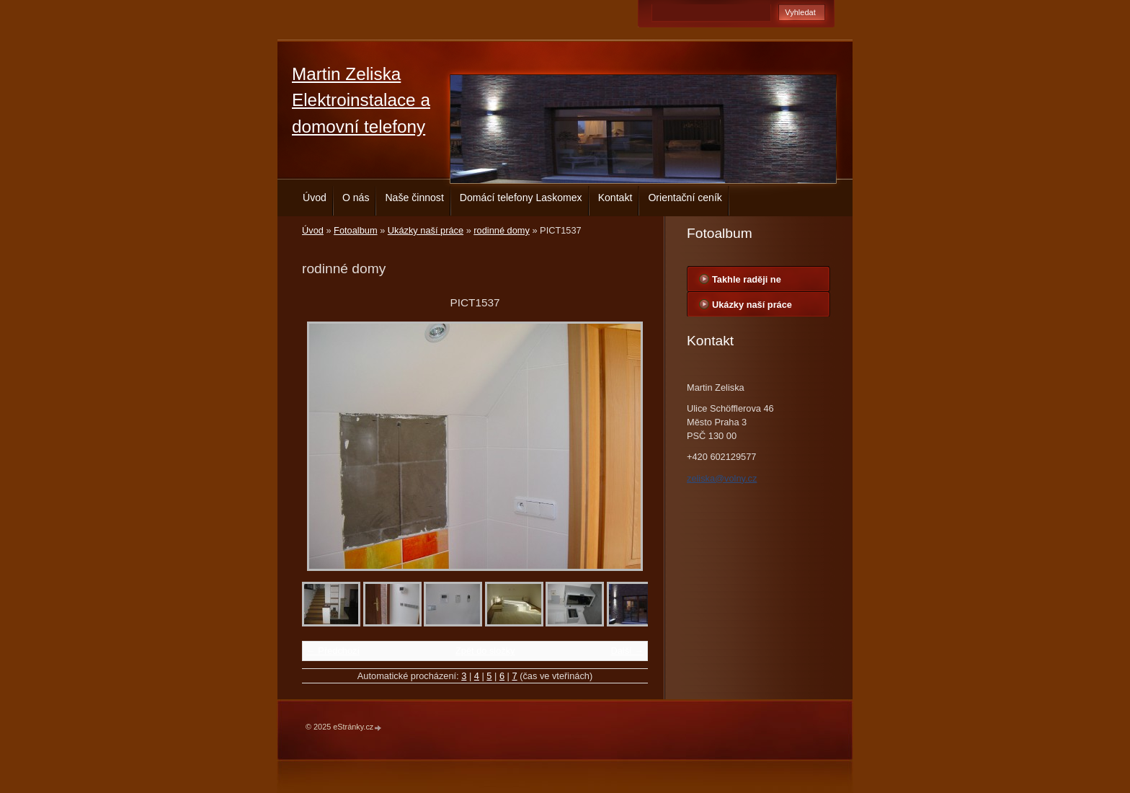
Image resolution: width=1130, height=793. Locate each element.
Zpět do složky (485, 650)
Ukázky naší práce (425, 230)
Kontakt (615, 197)
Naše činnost (414, 197)
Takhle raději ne (746, 279)
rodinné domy (501, 230)
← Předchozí (333, 650)
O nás (356, 197)
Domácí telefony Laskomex (521, 197)
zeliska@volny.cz (722, 478)
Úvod (314, 197)
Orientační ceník (685, 197)
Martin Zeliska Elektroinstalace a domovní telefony (361, 100)
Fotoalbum (355, 230)
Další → (627, 650)
